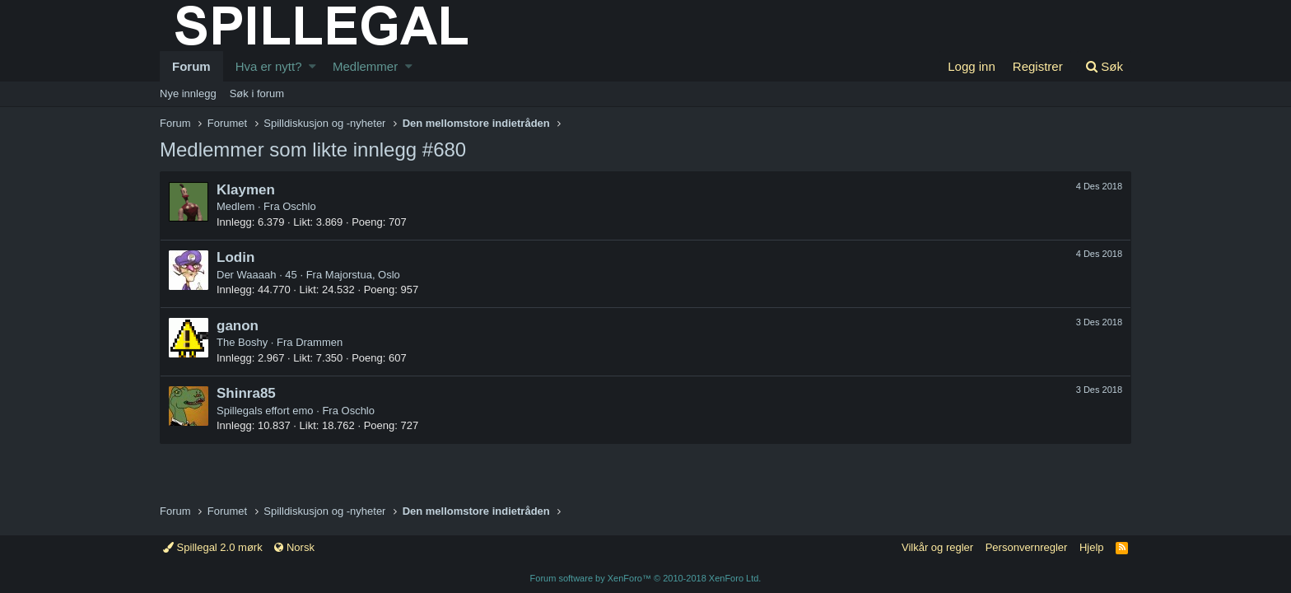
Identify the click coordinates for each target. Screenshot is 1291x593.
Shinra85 (246, 393)
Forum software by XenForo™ (646, 578)
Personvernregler (1027, 547)
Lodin (235, 257)
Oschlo (298, 206)
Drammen (319, 342)
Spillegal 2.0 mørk (213, 547)
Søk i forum (257, 93)
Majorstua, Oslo (362, 274)
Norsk (294, 547)
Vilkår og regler (937, 547)
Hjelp (1091, 547)
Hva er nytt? (268, 66)
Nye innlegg (188, 93)
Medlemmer (365, 66)
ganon (238, 326)
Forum (191, 66)
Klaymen (246, 190)
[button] (312, 66)
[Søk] (1104, 66)
